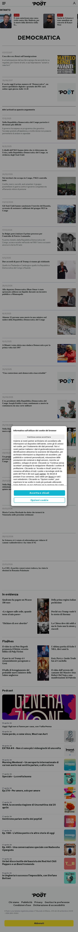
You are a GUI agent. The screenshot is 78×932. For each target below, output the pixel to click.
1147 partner (40, 474)
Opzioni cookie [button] (39, 500)
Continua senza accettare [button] (39, 437)
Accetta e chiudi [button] (39, 492)
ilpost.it (51, 477)
